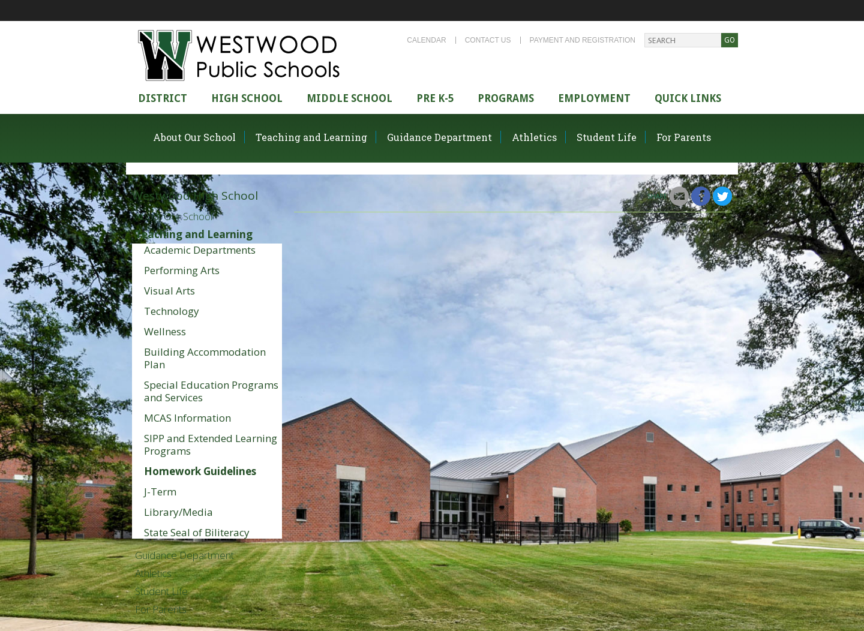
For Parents (683, 137)
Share (657, 196)
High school (247, 98)
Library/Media (178, 512)
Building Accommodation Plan (205, 358)
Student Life (607, 137)
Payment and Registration (582, 40)
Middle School (349, 98)
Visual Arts (169, 290)
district (162, 98)
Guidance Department (439, 137)
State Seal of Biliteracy (197, 532)
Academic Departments (200, 250)
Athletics (534, 137)
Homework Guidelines (200, 471)
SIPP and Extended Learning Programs (210, 444)
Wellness (165, 331)
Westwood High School (195, 195)
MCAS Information (187, 417)
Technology (171, 311)
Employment (594, 98)
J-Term (160, 491)
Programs (506, 98)
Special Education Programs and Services (211, 391)
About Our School (194, 137)
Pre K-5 (435, 98)
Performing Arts (182, 270)
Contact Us (488, 40)
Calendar (426, 40)
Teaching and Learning (311, 137)
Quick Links (688, 98)
